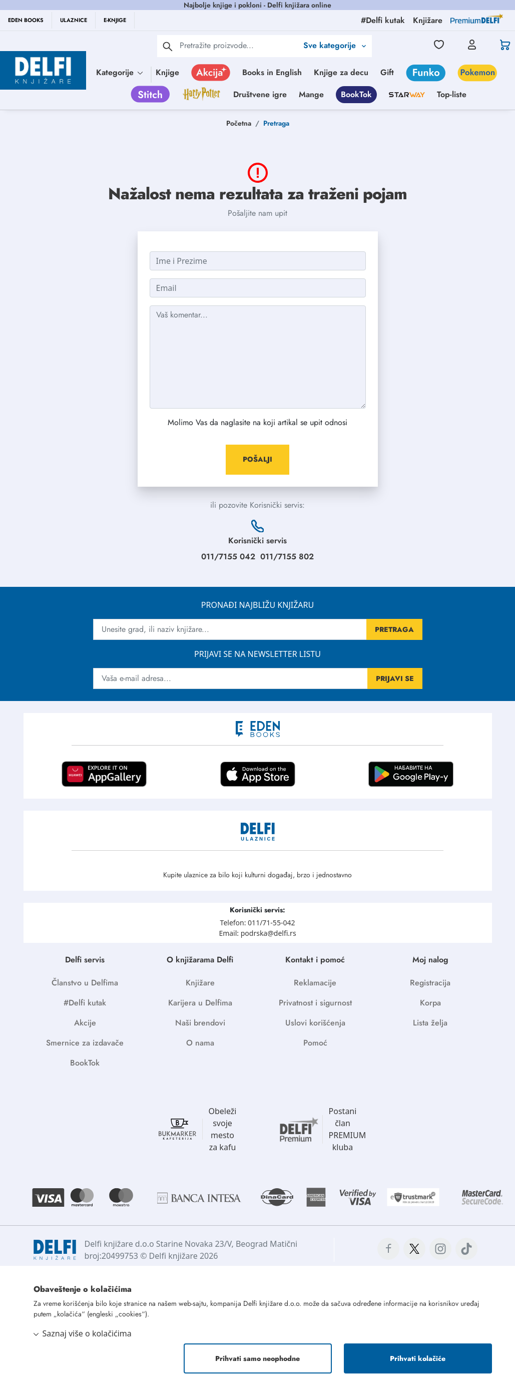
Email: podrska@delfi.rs (257, 933)
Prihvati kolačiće (417, 1358)
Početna (238, 123)
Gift (387, 72)
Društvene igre (260, 94)
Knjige (167, 72)
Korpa (430, 1002)
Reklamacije (315, 982)
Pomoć (315, 1043)
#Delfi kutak (85, 1002)
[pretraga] (167, 46)
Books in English (272, 72)
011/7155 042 (228, 556)
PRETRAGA (394, 629)
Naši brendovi (200, 1022)
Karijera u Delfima (200, 1002)
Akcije (85, 1022)
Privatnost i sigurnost (315, 1002)
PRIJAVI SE (395, 678)
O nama (200, 1043)
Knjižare (200, 982)
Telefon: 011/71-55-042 (257, 922)
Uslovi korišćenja (315, 1022)
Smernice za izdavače (85, 1043)
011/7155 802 (287, 556)
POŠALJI (257, 459)
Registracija (430, 982)
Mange (311, 94)
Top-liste (451, 94)
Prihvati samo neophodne (257, 1358)
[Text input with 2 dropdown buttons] (239, 45)
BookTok (356, 94)
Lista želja (430, 1022)
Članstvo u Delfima (85, 982)
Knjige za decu (341, 72)
